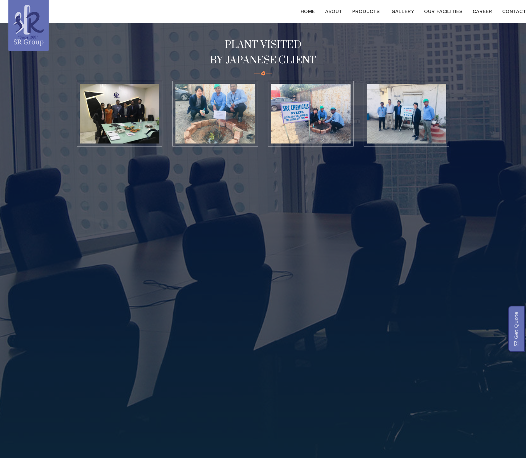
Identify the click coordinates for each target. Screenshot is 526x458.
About (333, 11)
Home (308, 11)
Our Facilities (443, 11)
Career (482, 11)
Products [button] (366, 11)
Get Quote (516, 328)
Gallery (402, 11)
